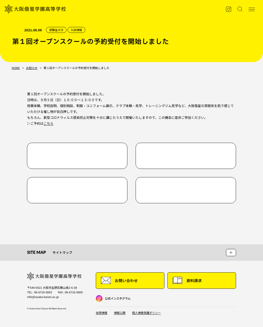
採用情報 (101, 313)
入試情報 (76, 30)
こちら (48, 123)
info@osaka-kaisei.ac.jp (43, 297)
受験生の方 (56, 30)
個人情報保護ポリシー (146, 313)
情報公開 (120, 313)
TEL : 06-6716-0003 (39, 292)
